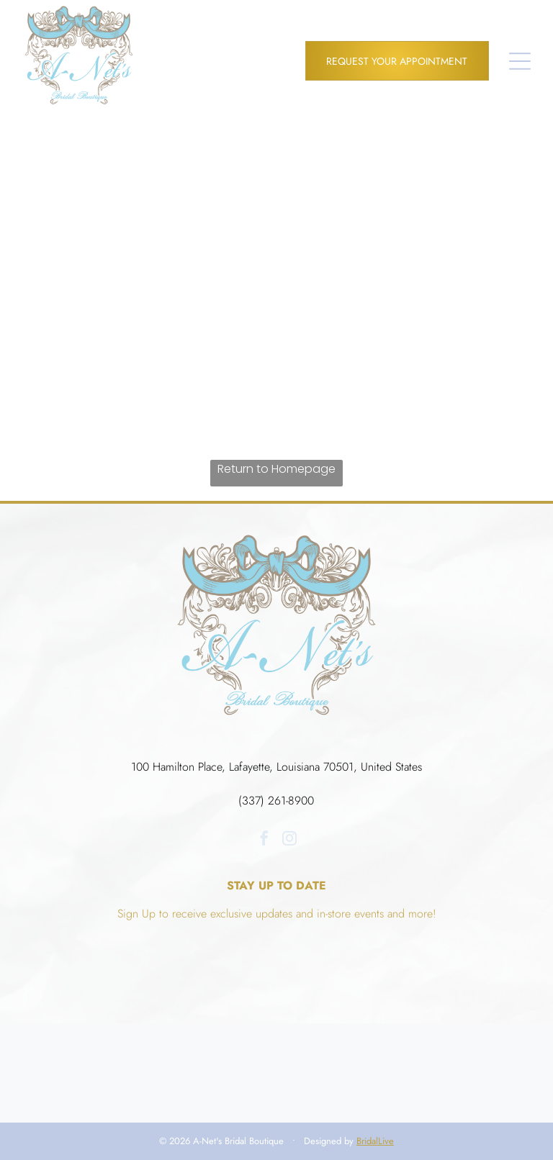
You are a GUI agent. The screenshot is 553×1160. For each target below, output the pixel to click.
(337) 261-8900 (276, 800)
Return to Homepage (276, 469)
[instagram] (289, 840)
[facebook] (264, 840)
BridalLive (375, 1141)
